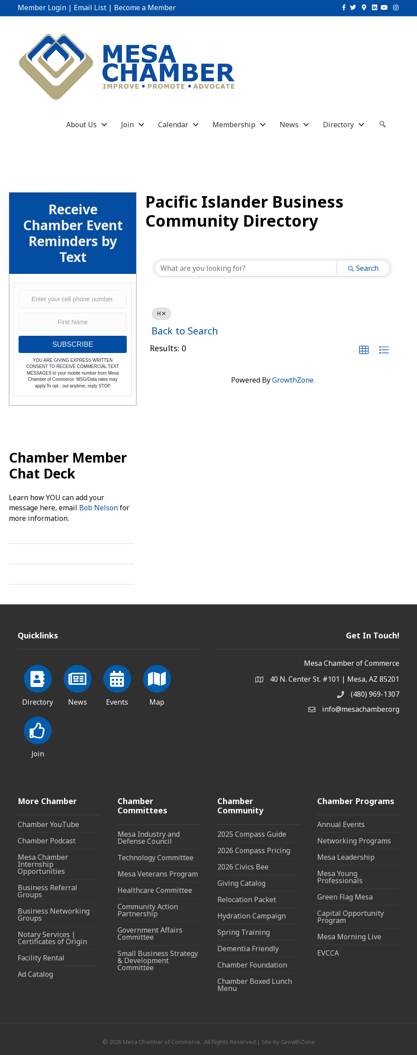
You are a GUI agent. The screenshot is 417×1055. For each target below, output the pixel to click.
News (289, 124)
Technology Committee (155, 857)
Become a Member (145, 7)
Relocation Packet (246, 899)
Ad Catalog (35, 974)
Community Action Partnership (148, 910)
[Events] (117, 683)
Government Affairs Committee (150, 933)
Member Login (42, 7)
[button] (364, 350)
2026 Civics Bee (243, 867)
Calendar (173, 124)
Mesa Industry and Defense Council (149, 837)
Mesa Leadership (346, 857)
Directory (338, 124)
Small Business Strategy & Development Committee (158, 960)
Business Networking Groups (54, 914)
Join (127, 124)
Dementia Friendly (248, 948)
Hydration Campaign (251, 916)
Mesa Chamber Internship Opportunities (43, 864)
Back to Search (185, 330)
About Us (81, 124)
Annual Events (341, 824)
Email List (90, 7)
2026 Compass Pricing (253, 850)
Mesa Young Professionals (340, 877)
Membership (233, 124)
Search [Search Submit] (363, 268)
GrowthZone (293, 380)
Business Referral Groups (47, 891)
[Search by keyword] (246, 268)
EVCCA (328, 953)
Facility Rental (41, 958)
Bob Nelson (98, 507)
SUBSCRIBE (72, 344)
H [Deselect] (161, 313)
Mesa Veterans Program (158, 874)
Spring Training (243, 932)
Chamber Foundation (252, 965)
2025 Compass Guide (251, 834)
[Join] (37, 735)
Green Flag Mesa (345, 897)
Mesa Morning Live (349, 936)
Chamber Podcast (47, 841)
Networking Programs (354, 841)
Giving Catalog (241, 883)
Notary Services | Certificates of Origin (52, 938)
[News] (77, 683)
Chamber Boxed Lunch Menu (254, 984)
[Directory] (37, 683)
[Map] (157, 683)
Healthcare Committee (155, 890)
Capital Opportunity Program (350, 916)
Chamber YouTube (48, 824)
